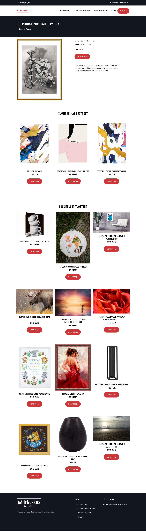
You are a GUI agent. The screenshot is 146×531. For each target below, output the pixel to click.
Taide (21, 29)
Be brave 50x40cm (34, 171)
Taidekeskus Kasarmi (81, 11)
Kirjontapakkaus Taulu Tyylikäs (73, 266)
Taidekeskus (64, 11)
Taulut (28, 29)
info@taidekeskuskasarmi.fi (119, 3)
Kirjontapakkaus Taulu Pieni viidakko (34, 394)
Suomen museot (100, 11)
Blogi (113, 11)
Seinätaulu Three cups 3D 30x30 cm (34, 241)
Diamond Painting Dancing (73, 394)
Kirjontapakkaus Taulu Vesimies (34, 465)
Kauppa (123, 11)
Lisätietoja (82, 57)
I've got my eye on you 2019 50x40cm (111, 171)
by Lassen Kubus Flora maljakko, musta (111, 384)
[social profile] (32, 3)
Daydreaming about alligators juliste (73, 171)
